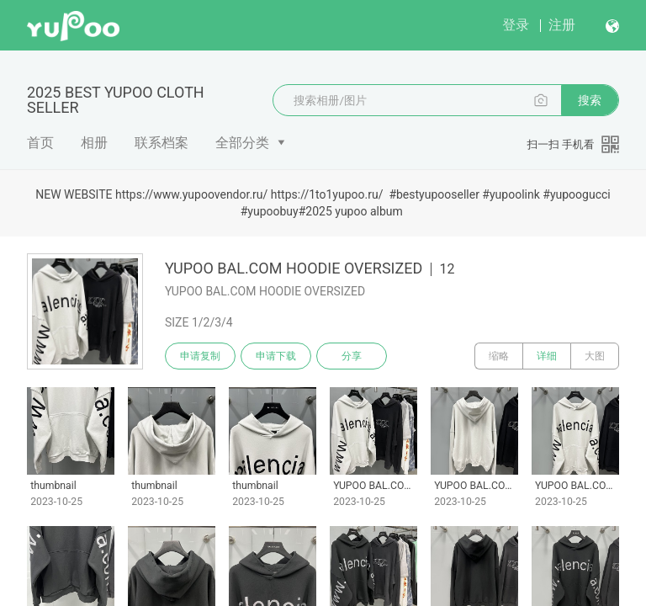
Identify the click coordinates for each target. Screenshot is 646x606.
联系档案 (161, 143)
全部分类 (242, 143)
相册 (94, 143)
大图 (595, 356)
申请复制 (200, 356)
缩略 (499, 356)
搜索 (589, 100)
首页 (40, 143)
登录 (515, 25)
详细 (547, 356)
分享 (352, 356)
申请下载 (276, 356)
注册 (561, 25)
